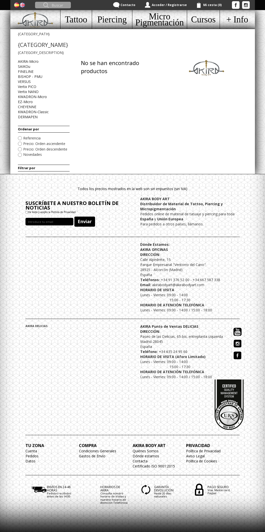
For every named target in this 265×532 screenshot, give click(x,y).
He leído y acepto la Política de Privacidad (52, 212)
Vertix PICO (27, 86)
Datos (30, 461)
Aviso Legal (195, 456)
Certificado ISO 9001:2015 (154, 466)
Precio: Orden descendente (45, 149)
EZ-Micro (25, 101)
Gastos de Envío (92, 456)
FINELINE (26, 71)
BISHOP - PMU (30, 76)
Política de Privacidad (203, 451)
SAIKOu (24, 66)
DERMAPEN (28, 116)
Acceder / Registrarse (169, 5)
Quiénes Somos (146, 451)
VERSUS (24, 81)
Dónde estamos (146, 456)
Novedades (32, 154)
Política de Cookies (201, 461)
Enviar (85, 221)
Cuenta (31, 451)
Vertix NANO (28, 91)
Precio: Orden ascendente (44, 143)
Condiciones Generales (97, 451)
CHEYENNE (27, 106)
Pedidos (32, 456)
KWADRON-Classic (33, 111)
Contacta (140, 461)
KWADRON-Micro (32, 96)
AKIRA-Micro (28, 61)
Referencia (32, 138)
